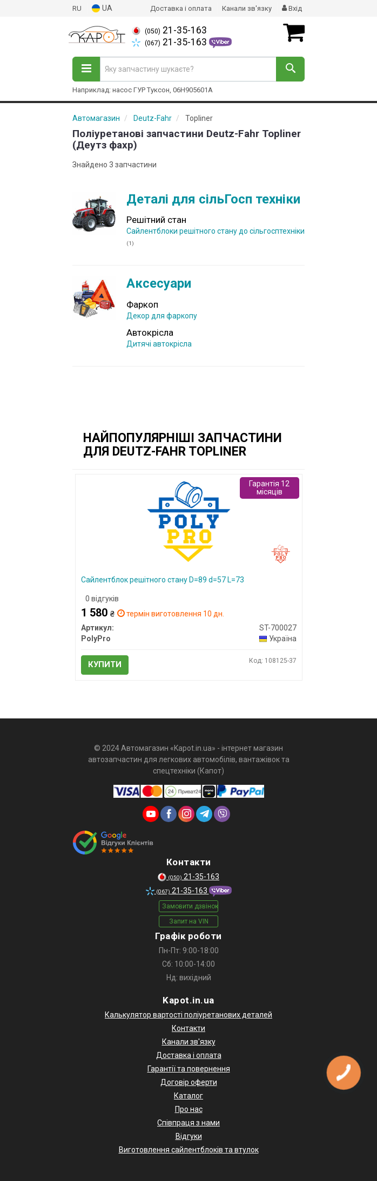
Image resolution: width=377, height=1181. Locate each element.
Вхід (292, 8)
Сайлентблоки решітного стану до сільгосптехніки (215, 231)
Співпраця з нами (188, 1122)
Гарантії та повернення (188, 1068)
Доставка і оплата (181, 8)
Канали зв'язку (247, 8)
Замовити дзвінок (190, 906)
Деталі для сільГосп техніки (213, 199)
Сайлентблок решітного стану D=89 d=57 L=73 (162, 579)
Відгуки (189, 1136)
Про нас (189, 1109)
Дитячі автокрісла (159, 344)
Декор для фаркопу (161, 315)
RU (77, 8)
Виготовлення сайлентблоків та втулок (189, 1149)
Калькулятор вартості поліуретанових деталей (188, 1014)
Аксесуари (158, 283)
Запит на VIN (188, 921)
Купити (105, 664)
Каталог (188, 1095)
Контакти (188, 1028)
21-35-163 (169, 30)
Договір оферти (188, 1082)
